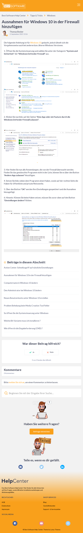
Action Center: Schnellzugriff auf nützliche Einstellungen (28, 267)
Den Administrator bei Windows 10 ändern (23, 290)
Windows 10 (35, 42)
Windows (51, 15)
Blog (44, 502)
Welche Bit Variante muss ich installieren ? (22, 321)
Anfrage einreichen (41, 431)
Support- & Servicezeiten (51, 509)
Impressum (5, 509)
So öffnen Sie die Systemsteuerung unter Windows (26, 313)
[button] (78, 5)
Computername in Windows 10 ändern (21, 283)
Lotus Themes (55, 530)
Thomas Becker (16, 31)
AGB (3, 502)
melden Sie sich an (16, 382)
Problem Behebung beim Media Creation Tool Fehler (27, 305)
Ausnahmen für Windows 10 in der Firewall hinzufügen (28, 275)
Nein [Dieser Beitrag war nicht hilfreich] (52, 352)
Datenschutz (6, 506)
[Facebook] (21, 467)
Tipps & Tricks (36, 15)
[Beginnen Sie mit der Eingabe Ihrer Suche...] (41, 393)
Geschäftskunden (49, 506)
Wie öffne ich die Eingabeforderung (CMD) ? (23, 328)
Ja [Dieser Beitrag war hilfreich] (33, 352)
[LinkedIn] (62, 467)
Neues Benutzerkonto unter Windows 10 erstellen (26, 298)
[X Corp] (41, 467)
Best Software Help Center (14, 15)
